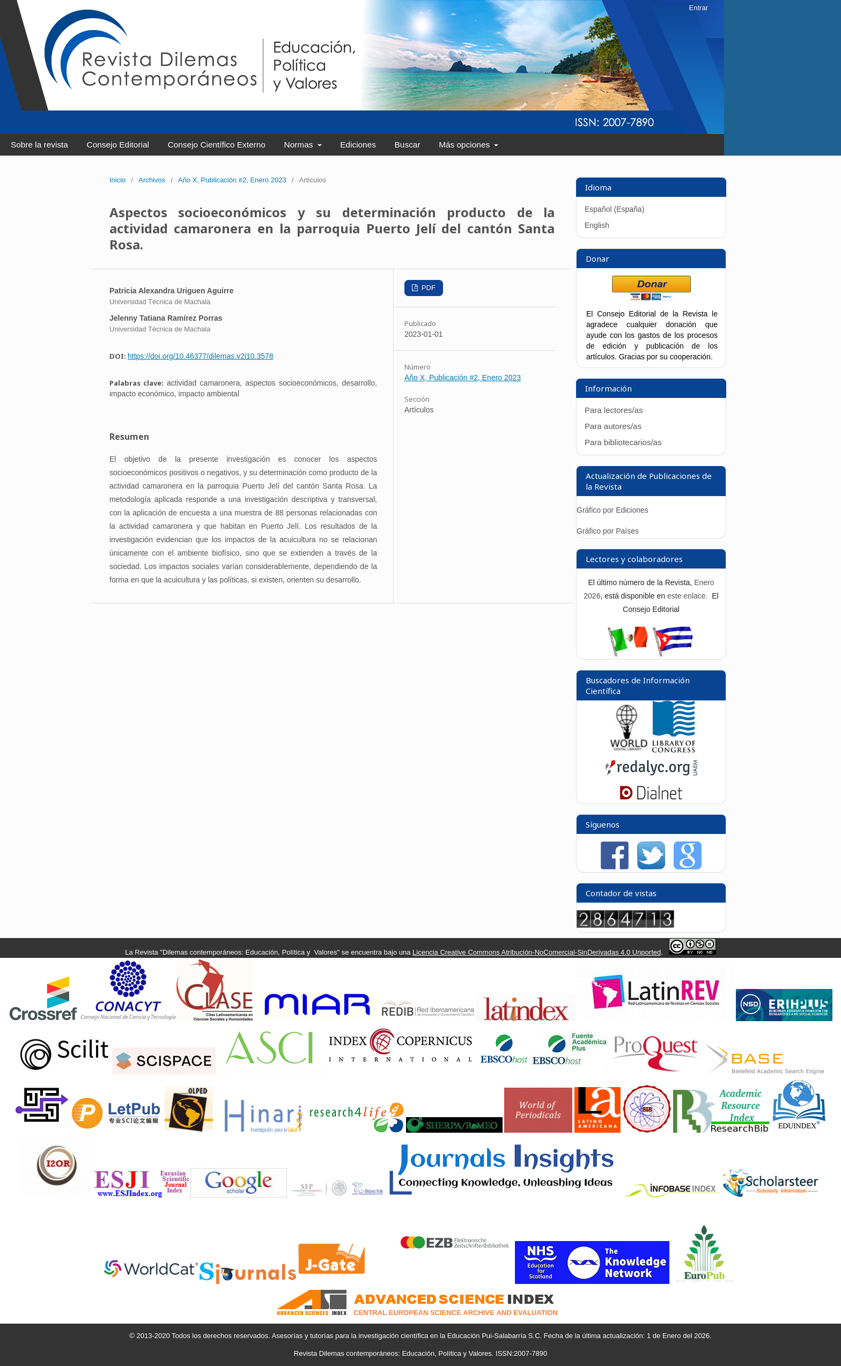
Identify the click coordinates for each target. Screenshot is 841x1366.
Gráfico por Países (609, 531)
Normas (299, 144)
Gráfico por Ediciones (612, 510)
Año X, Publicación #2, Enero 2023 (232, 180)
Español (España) (614, 209)
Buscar (407, 144)
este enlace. (688, 596)
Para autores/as (613, 426)
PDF (427, 288)
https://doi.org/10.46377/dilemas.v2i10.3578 (201, 356)
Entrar (698, 8)
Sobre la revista (39, 144)
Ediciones (358, 144)
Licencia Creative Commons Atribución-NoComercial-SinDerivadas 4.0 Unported (536, 952)
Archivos (151, 180)
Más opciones (465, 144)
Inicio (117, 180)
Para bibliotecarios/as (623, 442)
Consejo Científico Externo (216, 144)
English (597, 225)
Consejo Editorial (118, 144)
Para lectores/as (614, 410)
